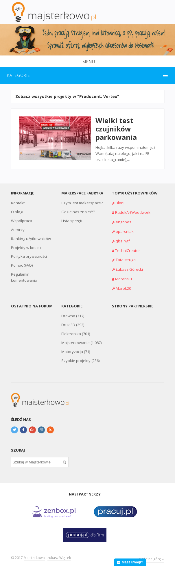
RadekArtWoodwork (132, 208)
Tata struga (126, 255)
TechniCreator (127, 246)
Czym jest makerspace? (82, 198)
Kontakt (18, 198)
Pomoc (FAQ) (22, 261)
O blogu (18, 207)
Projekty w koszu (26, 243)
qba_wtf (123, 236)
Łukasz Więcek (59, 553)
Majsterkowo (34, 553)
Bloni (120, 198)
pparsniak (125, 227)
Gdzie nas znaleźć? (78, 207)
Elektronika (71, 329)
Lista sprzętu (72, 216)
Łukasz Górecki (129, 265)
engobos (123, 217)
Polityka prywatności (29, 252)
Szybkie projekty (76, 356)
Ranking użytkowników (31, 234)
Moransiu (123, 274)
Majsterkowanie (75, 338)
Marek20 (123, 284)
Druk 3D (68, 320)
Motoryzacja (72, 347)
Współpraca (21, 216)
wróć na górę (151, 553)
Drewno (68, 311)
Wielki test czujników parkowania (114, 127)
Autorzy (18, 225)
